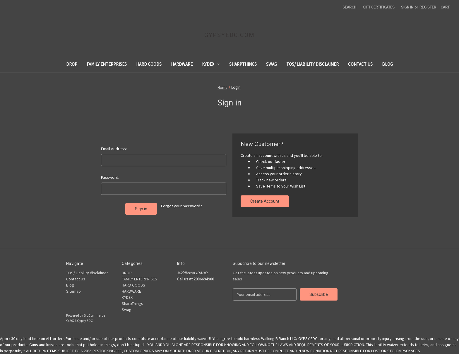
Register (427, 7)
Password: (110, 177)
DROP (71, 64)
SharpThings (243, 64)
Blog (387, 64)
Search (349, 7)
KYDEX (211, 64)
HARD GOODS (149, 64)
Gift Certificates (379, 7)
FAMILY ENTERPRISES (107, 64)
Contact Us (360, 64)
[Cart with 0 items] (445, 7)
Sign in (407, 7)
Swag (271, 64)
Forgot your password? (181, 206)
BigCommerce (94, 315)
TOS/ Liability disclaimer (312, 64)
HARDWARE (182, 64)
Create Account (264, 201)
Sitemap (73, 291)
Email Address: (114, 148)
